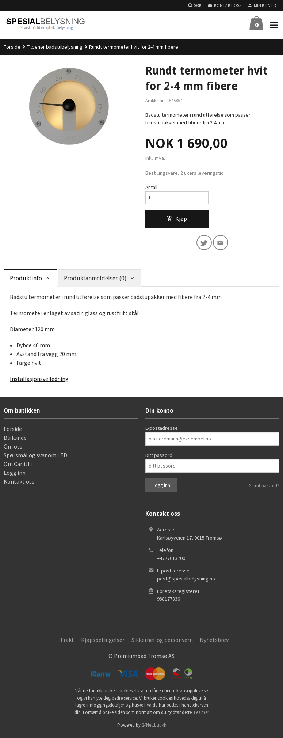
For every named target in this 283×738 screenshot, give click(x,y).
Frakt (67, 641)
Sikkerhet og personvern (162, 641)
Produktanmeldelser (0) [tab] (95, 280)
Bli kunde (15, 439)
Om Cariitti (18, 465)
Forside (12, 46)
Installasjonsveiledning (39, 380)
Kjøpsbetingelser (103, 641)
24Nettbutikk (154, 727)
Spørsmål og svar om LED (35, 457)
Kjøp (177, 219)
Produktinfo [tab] (26, 280)
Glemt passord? (264, 487)
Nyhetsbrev (214, 641)
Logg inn (15, 474)
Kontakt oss (19, 483)
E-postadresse (161, 430)
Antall (151, 187)
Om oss (13, 448)
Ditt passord (158, 457)
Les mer (201, 714)
